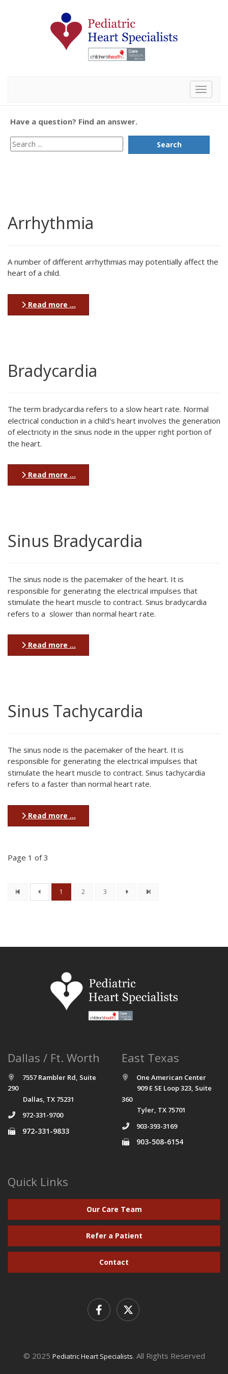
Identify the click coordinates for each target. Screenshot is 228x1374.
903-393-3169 (156, 1126)
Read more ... (48, 304)
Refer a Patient (114, 1235)
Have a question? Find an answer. (73, 121)
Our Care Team (114, 1209)
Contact (114, 1262)
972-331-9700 (42, 1115)
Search (169, 144)
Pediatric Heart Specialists (92, 1356)
